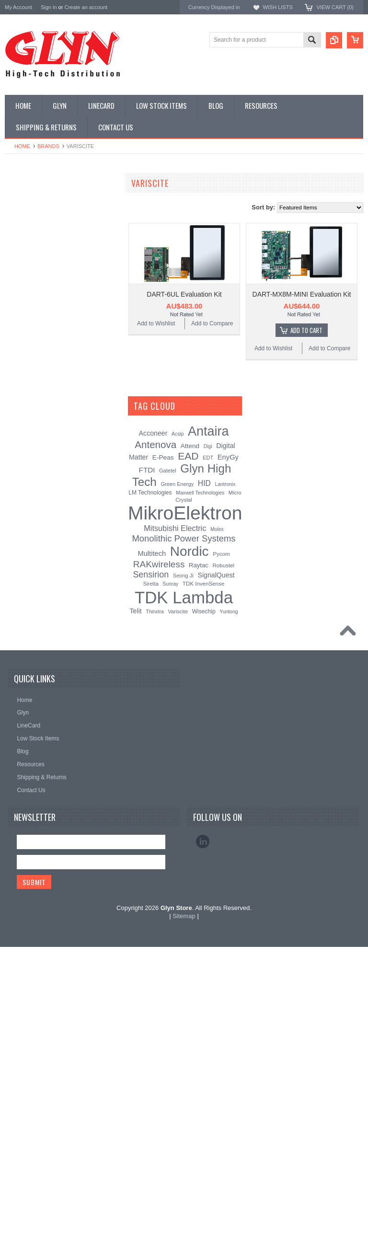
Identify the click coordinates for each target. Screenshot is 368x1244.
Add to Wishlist (156, 323)
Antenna (21, 201)
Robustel (223, 862)
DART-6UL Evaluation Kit (184, 294)
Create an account (85, 7)
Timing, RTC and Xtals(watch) (48, 217)
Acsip (178, 731)
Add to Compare (212, 323)
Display (19, 233)
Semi (16, 396)
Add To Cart (306, 330)
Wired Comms (28, 477)
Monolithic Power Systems (41, 639)
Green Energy (177, 781)
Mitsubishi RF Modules (39, 298)
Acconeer (153, 730)
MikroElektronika (28, 536)
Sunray (170, 881)
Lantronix (225, 781)
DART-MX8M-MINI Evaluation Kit (302, 294)
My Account (18, 7)
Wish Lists (277, 7)
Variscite (178, 908)
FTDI (147, 767)
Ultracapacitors (29, 461)
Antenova (18, 613)
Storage (20, 428)
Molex (217, 826)
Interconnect (26, 347)
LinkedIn (202, 1138)
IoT (14, 363)
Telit (136, 907)
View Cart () (335, 7)
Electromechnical (32, 314)
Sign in (49, 7)
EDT (208, 755)
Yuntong (228, 908)
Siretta (151, 881)
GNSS (18, 331)
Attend (190, 743)
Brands (48, 146)
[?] (188, 703)
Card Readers (28, 266)
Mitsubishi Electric (175, 825)
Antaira (14, 574)
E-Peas (163, 754)
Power (18, 250)
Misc (16, 380)
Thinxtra (155, 908)
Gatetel (167, 768)
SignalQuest (215, 872)
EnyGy (228, 754)
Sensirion (18, 652)
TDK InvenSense (203, 881)
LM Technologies (150, 789)
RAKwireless (22, 626)
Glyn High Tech (26, 587)
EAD (11, 600)
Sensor (19, 412)
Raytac (198, 862)
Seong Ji (183, 872)
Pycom (221, 851)
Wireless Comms (32, 493)
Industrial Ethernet (33, 282)
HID (204, 780)
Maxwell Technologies (200, 790)
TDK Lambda (23, 549)
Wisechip (204, 908)
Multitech (152, 850)
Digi (208, 743)
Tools (16, 444)
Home (22, 146)
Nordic (14, 561)
